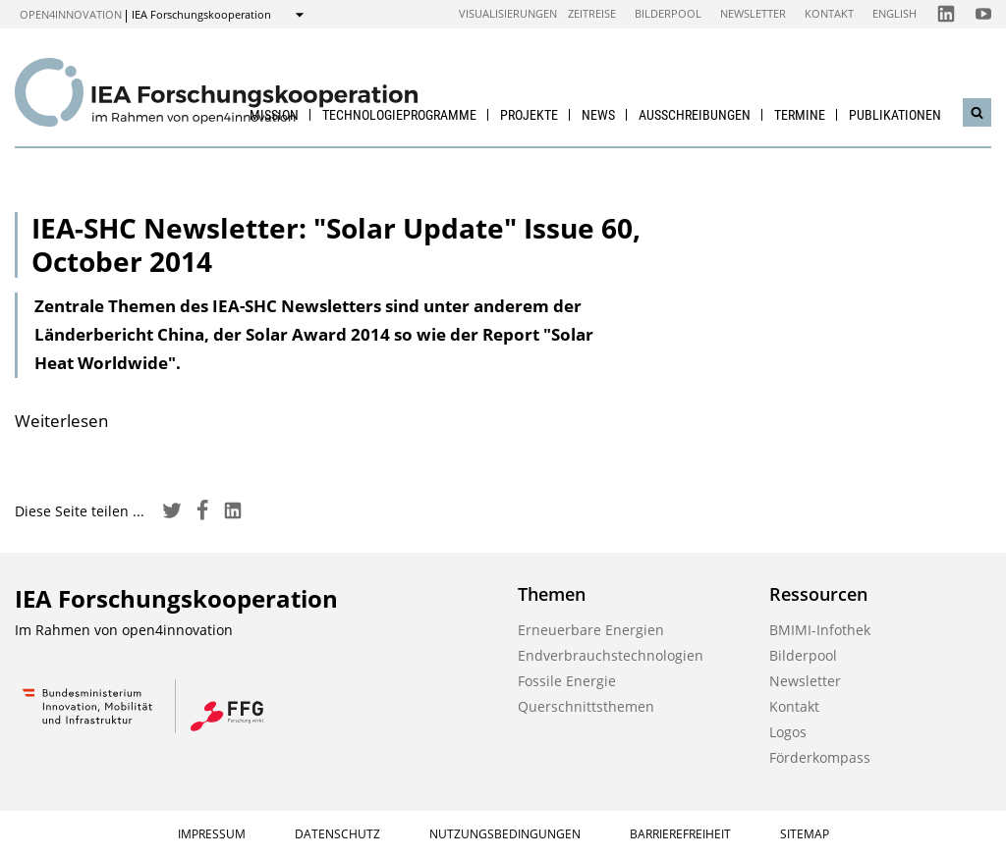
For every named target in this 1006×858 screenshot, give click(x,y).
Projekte (529, 115)
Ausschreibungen (695, 115)
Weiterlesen (61, 420)
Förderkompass (819, 757)
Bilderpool (668, 13)
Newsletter (753, 13)
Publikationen (895, 115)
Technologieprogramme (399, 115)
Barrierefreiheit (680, 834)
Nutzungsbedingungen (505, 834)
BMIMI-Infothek (819, 629)
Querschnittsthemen (586, 706)
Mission (274, 115)
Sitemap (804, 834)
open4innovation (71, 14)
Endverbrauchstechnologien (610, 655)
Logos (788, 732)
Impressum (212, 834)
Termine (799, 115)
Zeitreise (592, 13)
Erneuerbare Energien (591, 629)
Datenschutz (337, 834)
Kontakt (829, 13)
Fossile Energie (567, 680)
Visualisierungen (508, 13)
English (894, 13)
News (598, 115)
